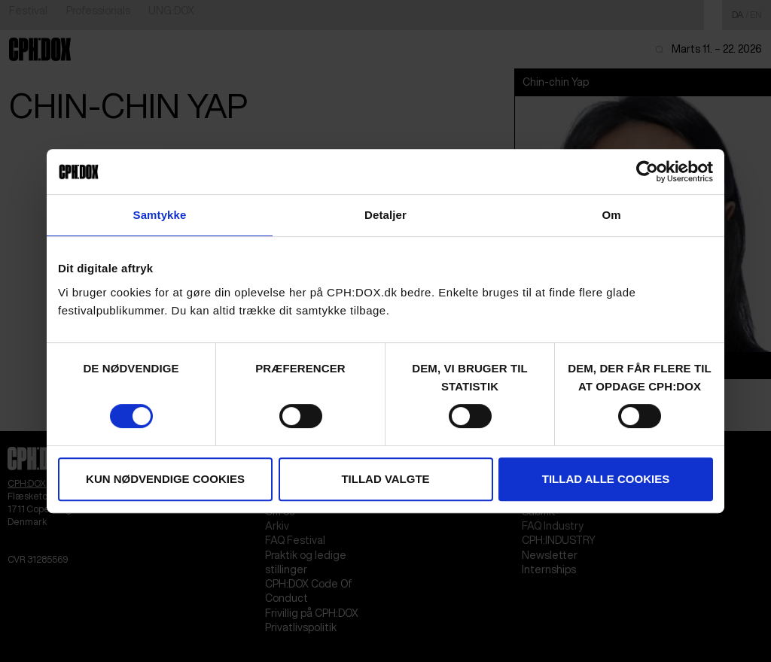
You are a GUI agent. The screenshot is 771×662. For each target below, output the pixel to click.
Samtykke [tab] (160, 214)
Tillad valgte (385, 478)
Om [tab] (611, 214)
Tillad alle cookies (605, 478)
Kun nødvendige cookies (165, 478)
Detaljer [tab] (385, 214)
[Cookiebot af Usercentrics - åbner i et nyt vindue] (647, 171)
